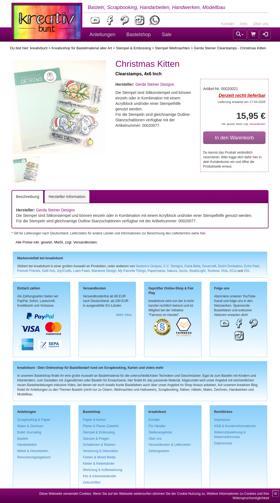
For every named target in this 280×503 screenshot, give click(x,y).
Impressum (222, 420)
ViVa (224, 271)
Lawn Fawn (81, 271)
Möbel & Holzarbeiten (32, 451)
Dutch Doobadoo (230, 266)
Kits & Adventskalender (99, 476)
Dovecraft (209, 266)
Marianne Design (104, 271)
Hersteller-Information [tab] (67, 196)
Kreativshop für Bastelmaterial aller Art (81, 48)
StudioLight (197, 271)
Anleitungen (102, 34)
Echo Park (251, 266)
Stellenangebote (160, 432)
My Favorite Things (132, 271)
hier (255, 157)
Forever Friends (28, 271)
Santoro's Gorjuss (149, 266)
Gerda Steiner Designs (154, 84)
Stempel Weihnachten (172, 48)
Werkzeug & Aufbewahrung (102, 470)
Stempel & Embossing (133, 48)
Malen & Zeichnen (30, 426)
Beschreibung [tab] (27, 196)
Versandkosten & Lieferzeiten (169, 445)
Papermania (156, 271)
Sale (166, 34)
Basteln (22, 439)
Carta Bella (192, 266)
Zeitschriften (92, 482)
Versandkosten (257, 124)
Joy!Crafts (64, 271)
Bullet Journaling (29, 432)
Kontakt (227, 24)
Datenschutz (223, 443)
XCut (233, 271)
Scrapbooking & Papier (34, 420)
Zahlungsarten (158, 451)
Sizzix (183, 271)
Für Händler (157, 426)
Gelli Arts (48, 271)
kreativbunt (39, 48)
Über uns (261, 24)
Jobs (244, 24)
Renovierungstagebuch (34, 457)
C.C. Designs (172, 266)
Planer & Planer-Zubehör (101, 426)
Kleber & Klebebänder (99, 463)
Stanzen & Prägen (96, 439)
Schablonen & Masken (99, 445)
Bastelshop (138, 34)
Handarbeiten (27, 445)
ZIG (246, 271)
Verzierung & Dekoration (100, 451)
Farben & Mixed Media (99, 457)
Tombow (213, 271)
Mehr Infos (124, 315)
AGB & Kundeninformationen (235, 426)
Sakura (172, 271)
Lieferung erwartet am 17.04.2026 (242, 102)
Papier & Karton (94, 420)
